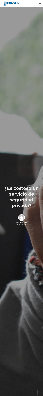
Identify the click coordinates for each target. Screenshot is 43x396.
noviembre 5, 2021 (21, 224)
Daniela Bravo (22, 222)
